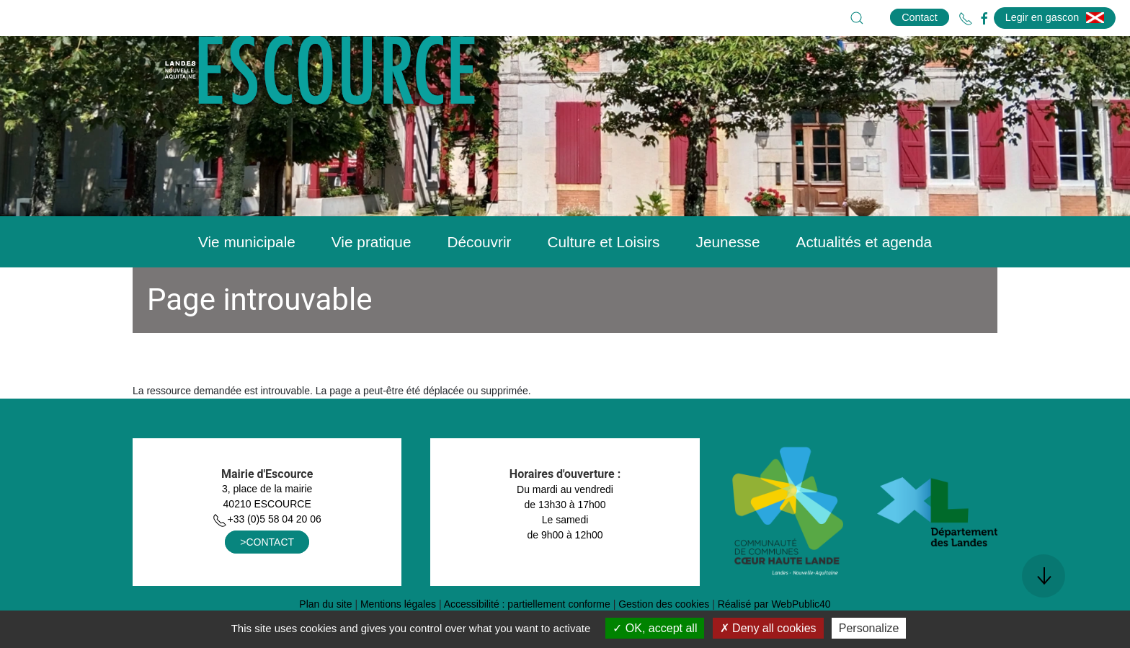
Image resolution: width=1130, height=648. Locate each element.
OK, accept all (655, 628)
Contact (920, 17)
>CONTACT (267, 578)
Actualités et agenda (864, 278)
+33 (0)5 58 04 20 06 (267, 555)
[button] (857, 18)
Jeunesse (728, 278)
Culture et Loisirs (603, 278)
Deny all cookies (768, 628)
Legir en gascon (1054, 17)
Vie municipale (246, 278)
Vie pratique (371, 278)
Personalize (869, 628)
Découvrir (479, 278)
